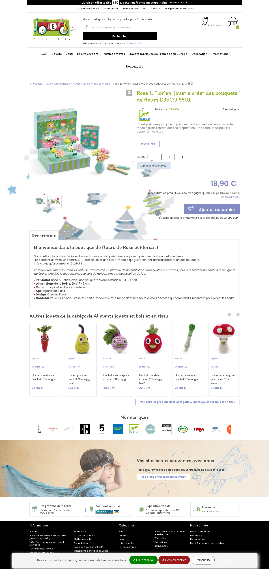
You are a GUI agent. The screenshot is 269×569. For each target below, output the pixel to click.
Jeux (69, 52)
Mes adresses (197, 533)
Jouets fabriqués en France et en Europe (158, 52)
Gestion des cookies (85, 553)
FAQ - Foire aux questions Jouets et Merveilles (48, 538)
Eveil (44, 52)
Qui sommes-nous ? (87, 8)
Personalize (203, 560)
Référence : (161, 108)
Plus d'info (148, 142)
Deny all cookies (174, 560)
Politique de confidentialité (88, 541)
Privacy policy (224, 560)
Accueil (33, 525)
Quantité (142, 155)
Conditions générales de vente (91, 545)
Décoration (199, 52)
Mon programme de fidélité (180, 8)
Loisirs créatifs (87, 52)
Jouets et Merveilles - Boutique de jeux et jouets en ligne (47, 531)
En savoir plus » (230, 196)
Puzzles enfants (114, 52)
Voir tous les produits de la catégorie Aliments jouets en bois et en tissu (187, 396)
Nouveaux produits (84, 529)
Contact (156, 8)
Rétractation (81, 537)
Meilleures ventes (83, 533)
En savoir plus (177, 2)
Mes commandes (200, 525)
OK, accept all (143, 560)
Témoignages (131, 8)
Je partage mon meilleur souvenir (163, 471)
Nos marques (111, 8)
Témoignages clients (41, 543)
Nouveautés (134, 65)
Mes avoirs (196, 529)
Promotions (220, 52)
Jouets (57, 52)
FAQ (145, 8)
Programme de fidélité (41, 546)
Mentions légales (83, 549)
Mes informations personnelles (207, 537)
